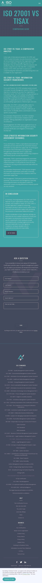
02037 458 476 (31, 270)
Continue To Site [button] (9, 579)
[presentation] (16, 314)
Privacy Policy (26, 574)
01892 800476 (15, 270)
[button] (39, 3)
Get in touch (11, 233)
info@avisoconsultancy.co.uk (21, 272)
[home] (6, 3)
